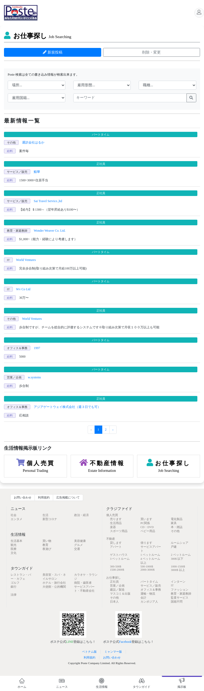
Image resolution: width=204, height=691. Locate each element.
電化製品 (176, 519)
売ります (116, 519)
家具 (174, 523)
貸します (116, 542)
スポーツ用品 (119, 531)
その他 (175, 531)
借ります (146, 542)
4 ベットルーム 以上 (150, 560)
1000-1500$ (178, 566)
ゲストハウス (119, 554)
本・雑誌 (176, 527)
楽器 (113, 527)
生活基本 (16, 540)
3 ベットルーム (120, 558)
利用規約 (44, 497)
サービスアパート (151, 548)
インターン (178, 581)
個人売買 (112, 515)
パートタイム (149, 581)
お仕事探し (37, 35)
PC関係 (145, 523)
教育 (45, 544)
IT (172, 585)
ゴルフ (15, 582)
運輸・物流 (148, 593)
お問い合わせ (22, 497)
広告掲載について (68, 497)
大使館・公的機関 (54, 586)
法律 (13, 594)
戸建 (174, 546)
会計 (143, 597)
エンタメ (16, 519)
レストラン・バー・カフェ (21, 576)
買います (146, 519)
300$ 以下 (177, 558)
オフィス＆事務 (151, 589)
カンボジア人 (149, 601)
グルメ (78, 544)
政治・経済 (81, 515)
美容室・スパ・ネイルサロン (54, 576)
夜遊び (46, 548)
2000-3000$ (148, 569)
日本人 (114, 601)
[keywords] (130, 98)
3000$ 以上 (178, 569)
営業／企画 (117, 585)
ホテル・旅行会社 (54, 582)
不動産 (110, 538)
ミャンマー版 (113, 651)
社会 (13, 515)
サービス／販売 (151, 585)
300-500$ (115, 566)
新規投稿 (52, 52)
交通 (77, 548)
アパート (116, 546)
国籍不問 (176, 601)
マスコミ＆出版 (120, 593)
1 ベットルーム (150, 554)
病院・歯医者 (83, 582)
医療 (13, 548)
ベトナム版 (89, 651)
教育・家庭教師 (181, 593)
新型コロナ (49, 519)
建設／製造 (117, 589)
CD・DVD (147, 527)
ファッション (179, 589)
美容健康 (80, 540)
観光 (13, 544)
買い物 (46, 540)
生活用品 (116, 523)
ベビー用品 (148, 531)
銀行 (13, 586)
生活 (45, 515)
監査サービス (179, 597)
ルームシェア (179, 542)
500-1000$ (147, 566)
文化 (13, 552)
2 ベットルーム (180, 554)
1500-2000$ (117, 569)
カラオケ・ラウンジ (85, 576)
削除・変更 (151, 52)
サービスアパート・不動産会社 (84, 588)
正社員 (114, 581)
